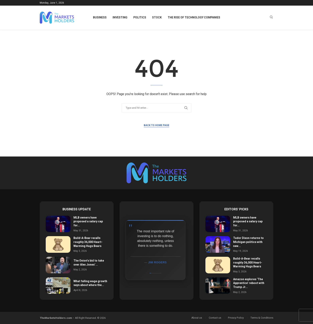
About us (196, 318)
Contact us (215, 318)
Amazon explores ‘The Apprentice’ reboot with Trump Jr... (248, 283)
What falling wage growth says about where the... (90, 283)
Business (100, 17)
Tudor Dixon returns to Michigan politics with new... (248, 242)
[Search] (271, 18)
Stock (157, 17)
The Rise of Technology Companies (194, 17)
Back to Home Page (156, 125)
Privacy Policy (236, 318)
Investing (120, 17)
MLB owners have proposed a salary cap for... (88, 222)
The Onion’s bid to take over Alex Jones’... (88, 263)
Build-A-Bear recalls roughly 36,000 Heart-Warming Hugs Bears (87, 242)
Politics (139, 17)
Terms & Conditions (262, 318)
